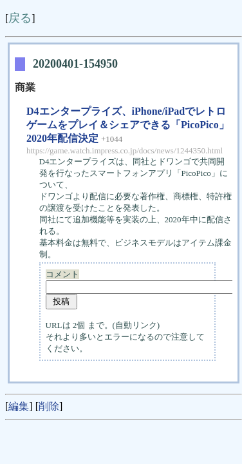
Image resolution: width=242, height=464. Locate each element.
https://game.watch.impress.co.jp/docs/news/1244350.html (124, 150)
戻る (20, 18)
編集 (18, 406)
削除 (49, 406)
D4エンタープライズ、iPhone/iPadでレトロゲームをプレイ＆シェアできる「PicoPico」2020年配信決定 (127, 125)
